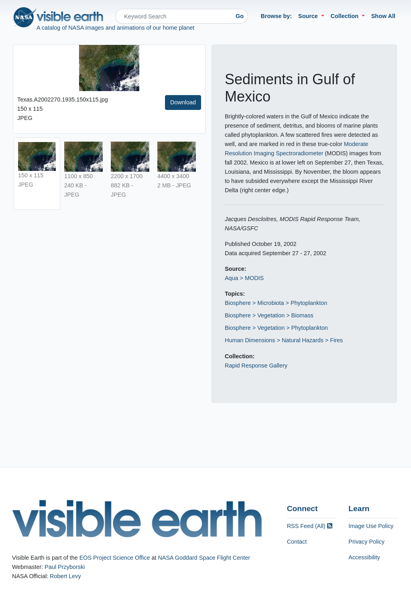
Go (240, 16)
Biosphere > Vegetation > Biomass (269, 315)
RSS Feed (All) (309, 526)
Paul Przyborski (65, 567)
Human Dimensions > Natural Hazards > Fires (284, 340)
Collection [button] (345, 16)
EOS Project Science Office (114, 557)
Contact (297, 541)
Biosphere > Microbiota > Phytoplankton (276, 303)
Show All (383, 16)
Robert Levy (65, 576)
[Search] (174, 16)
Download (183, 102)
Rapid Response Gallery (256, 365)
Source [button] (308, 16)
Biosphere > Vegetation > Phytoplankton (276, 328)
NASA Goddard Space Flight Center (204, 557)
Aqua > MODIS (244, 278)
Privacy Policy (366, 541)
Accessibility (364, 557)
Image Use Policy (370, 526)
